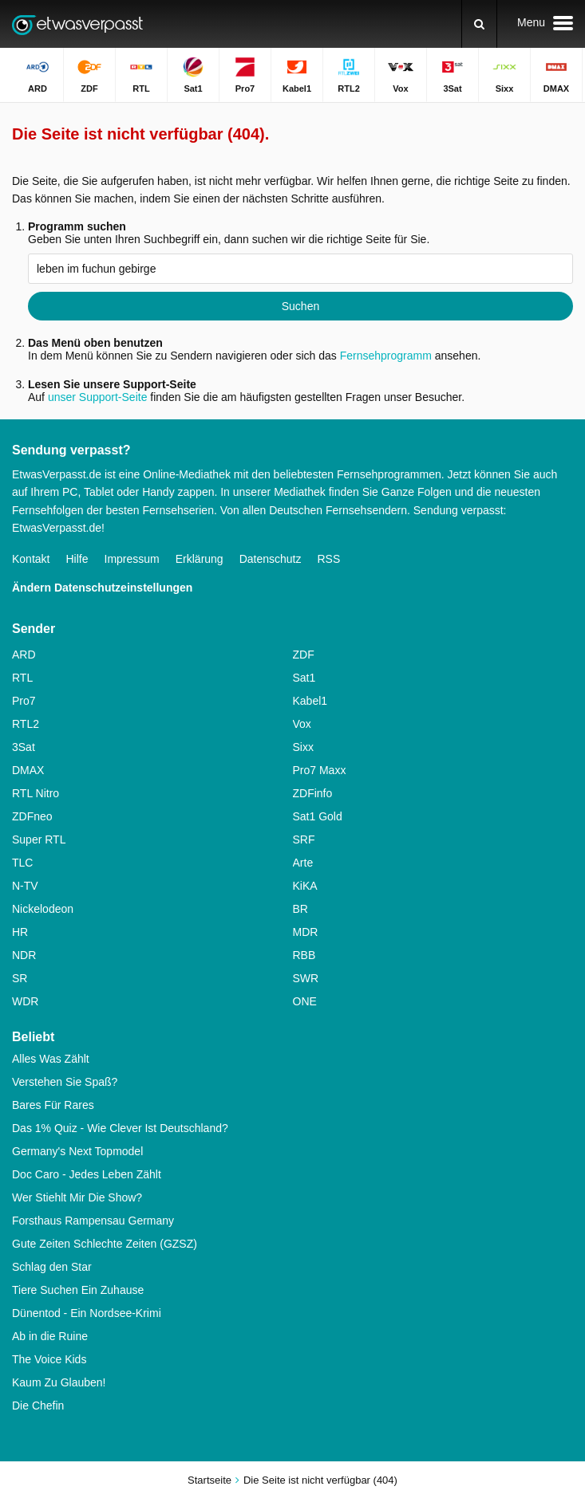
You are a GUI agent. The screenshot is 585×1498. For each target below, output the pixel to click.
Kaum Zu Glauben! (59, 1382)
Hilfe (76, 558)
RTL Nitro (35, 793)
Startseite (209, 1480)
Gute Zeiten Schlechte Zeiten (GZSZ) (104, 1243)
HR (20, 932)
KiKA (305, 885)
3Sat (23, 747)
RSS (328, 558)
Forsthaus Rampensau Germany (93, 1220)
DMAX (28, 770)
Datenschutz (270, 558)
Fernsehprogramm (386, 355)
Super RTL (38, 839)
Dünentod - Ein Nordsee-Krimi (86, 1313)
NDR (24, 955)
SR (19, 978)
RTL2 (25, 724)
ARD (24, 654)
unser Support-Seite (98, 397)
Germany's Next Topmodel (77, 1151)
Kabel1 (310, 700)
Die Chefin (38, 1405)
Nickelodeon (42, 908)
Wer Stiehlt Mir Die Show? (77, 1197)
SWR (306, 978)
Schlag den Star (52, 1266)
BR (300, 908)
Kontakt (30, 558)
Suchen (300, 306)
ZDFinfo (313, 793)
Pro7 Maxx (319, 770)
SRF (304, 839)
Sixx (303, 747)
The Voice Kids (49, 1359)
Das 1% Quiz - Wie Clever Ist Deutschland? (120, 1128)
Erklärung (199, 558)
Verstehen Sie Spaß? (64, 1081)
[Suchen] (479, 24)
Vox (302, 724)
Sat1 (304, 677)
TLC (22, 862)
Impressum (132, 558)
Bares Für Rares (53, 1105)
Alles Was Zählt (50, 1058)
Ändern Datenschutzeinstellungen (102, 587)
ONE (305, 1001)
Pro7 (24, 700)
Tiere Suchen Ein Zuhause (78, 1290)
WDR (25, 1001)
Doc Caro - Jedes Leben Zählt (86, 1174)
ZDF (303, 654)
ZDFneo (32, 816)
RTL (22, 677)
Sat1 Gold (317, 816)
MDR (305, 932)
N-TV (25, 885)
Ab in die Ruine (50, 1336)
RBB (304, 955)
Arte (303, 862)
